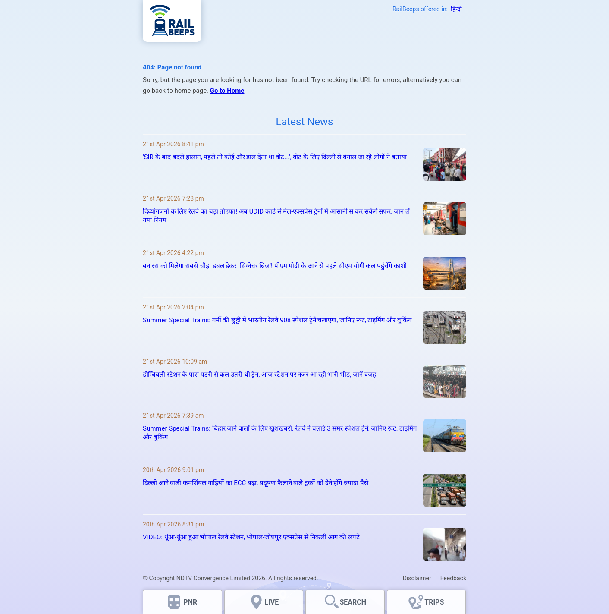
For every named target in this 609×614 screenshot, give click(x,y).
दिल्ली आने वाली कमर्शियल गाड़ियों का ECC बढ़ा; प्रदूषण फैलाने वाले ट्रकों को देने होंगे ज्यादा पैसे (255, 483)
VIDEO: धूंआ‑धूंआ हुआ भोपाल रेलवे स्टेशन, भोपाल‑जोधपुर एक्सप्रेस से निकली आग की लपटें (251, 537)
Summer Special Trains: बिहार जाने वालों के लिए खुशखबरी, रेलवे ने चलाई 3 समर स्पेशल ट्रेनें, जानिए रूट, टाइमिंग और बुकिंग (280, 433)
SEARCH (352, 602)
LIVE (271, 602)
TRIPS (434, 602)
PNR (190, 602)
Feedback (453, 578)
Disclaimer (417, 578)
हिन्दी (456, 9)
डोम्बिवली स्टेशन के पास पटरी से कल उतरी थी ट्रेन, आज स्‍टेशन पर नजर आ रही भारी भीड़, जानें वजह (259, 374)
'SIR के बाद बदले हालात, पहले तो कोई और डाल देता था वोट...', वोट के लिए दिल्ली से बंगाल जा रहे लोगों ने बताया (275, 157)
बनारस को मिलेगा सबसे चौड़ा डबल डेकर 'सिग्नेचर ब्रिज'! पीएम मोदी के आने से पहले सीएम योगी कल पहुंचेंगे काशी (275, 266)
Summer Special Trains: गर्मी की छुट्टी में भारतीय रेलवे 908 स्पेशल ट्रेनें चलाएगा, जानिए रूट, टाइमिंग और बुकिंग (277, 320)
